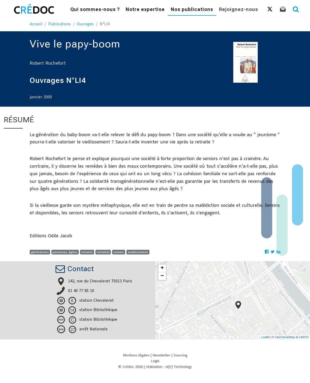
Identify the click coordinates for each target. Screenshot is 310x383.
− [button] (162, 276)
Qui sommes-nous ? (95, 10)
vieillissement (138, 252)
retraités (103, 252)
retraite (87, 252)
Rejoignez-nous (238, 10)
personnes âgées (64, 252)
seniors (118, 252)
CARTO (304, 337)
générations (40, 252)
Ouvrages (85, 24)
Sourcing (180, 355)
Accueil (36, 24)
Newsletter (161, 355)
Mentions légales (136, 355)
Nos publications (192, 10)
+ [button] (162, 268)
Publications (59, 24)
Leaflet (265, 337)
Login (155, 360)
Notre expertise (145, 10)
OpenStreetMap (285, 337)
